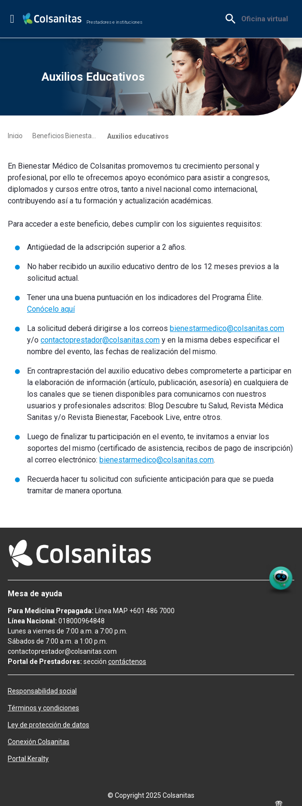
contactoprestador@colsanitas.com (100, 340)
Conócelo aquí (51, 309)
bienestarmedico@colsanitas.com (227, 328)
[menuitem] (264, 19)
